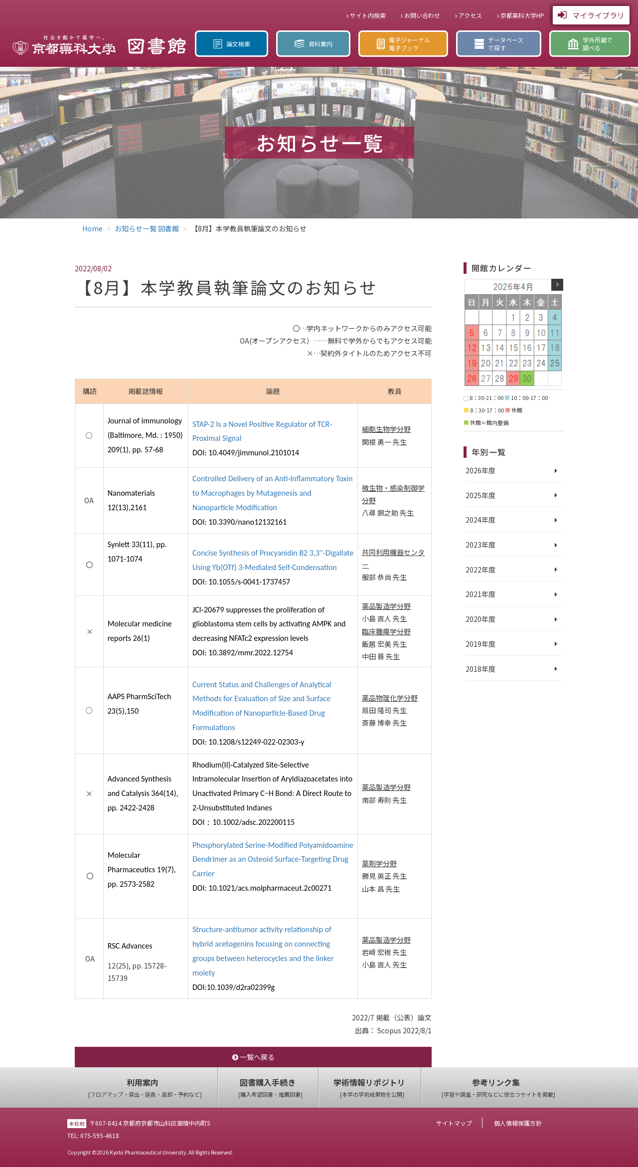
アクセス (468, 15)
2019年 (477, 644)
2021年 (477, 594)
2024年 (477, 520)
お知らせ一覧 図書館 (147, 228)
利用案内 (145, 1088)
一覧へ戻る (253, 1057)
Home (92, 228)
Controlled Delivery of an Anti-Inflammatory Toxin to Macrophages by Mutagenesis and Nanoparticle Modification (272, 493)
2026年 (477, 470)
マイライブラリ (591, 14)
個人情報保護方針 (518, 1123)
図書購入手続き (270, 1088)
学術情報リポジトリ (372, 1088)
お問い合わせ (420, 15)
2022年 (477, 570)
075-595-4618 (99, 1135)
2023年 (477, 545)
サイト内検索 (366, 15)
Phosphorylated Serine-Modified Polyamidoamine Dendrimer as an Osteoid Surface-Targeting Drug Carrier (272, 859)
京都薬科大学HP (520, 15)
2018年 (477, 669)
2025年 (477, 495)
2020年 (477, 619)
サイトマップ (454, 1123)
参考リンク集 (498, 1088)
